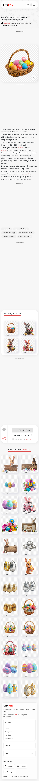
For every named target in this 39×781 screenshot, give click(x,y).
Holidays (20, 148)
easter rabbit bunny (21, 229)
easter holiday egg (9, 236)
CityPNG (4, 150)
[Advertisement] (19, 38)
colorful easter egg (25, 236)
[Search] (28, 5)
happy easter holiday (26, 233)
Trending (8, 735)
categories (26, 174)
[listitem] (9, 766)
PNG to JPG (9, 738)
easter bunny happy (9, 233)
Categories (8, 732)
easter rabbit (7, 229)
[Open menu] (33, 5)
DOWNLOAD (22, 430)
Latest (7, 729)
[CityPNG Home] (8, 4)
